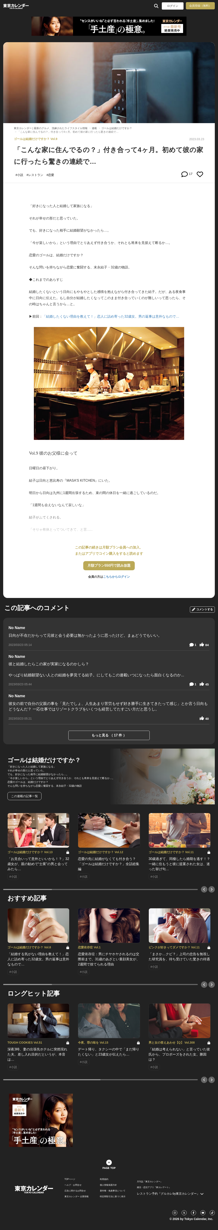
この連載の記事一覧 (24, 796)
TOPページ (70, 1179)
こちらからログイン (116, 576)
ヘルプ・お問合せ (73, 1185)
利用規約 (104, 1179)
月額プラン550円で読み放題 (109, 565)
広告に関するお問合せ (75, 1191)
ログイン (172, 5)
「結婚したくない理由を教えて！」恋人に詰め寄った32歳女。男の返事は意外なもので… (111, 316)
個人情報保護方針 (108, 1185)
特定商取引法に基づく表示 (112, 1196)
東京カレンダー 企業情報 (77, 1196)
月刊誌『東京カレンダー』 (149, 1182)
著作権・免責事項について (112, 1191)
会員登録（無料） (200, 5)
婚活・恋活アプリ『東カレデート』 (154, 1187)
